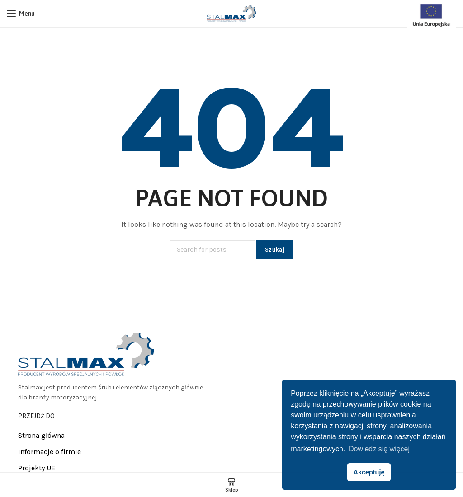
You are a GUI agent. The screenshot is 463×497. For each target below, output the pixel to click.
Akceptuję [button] (369, 472)
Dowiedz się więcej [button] (379, 449)
